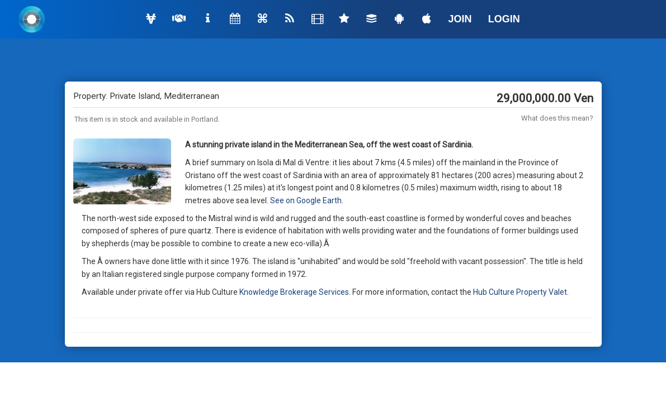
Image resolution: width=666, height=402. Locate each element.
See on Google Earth (306, 200)
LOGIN (504, 19)
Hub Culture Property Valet (520, 292)
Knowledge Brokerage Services (294, 292)
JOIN (460, 19)
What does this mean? (557, 118)
